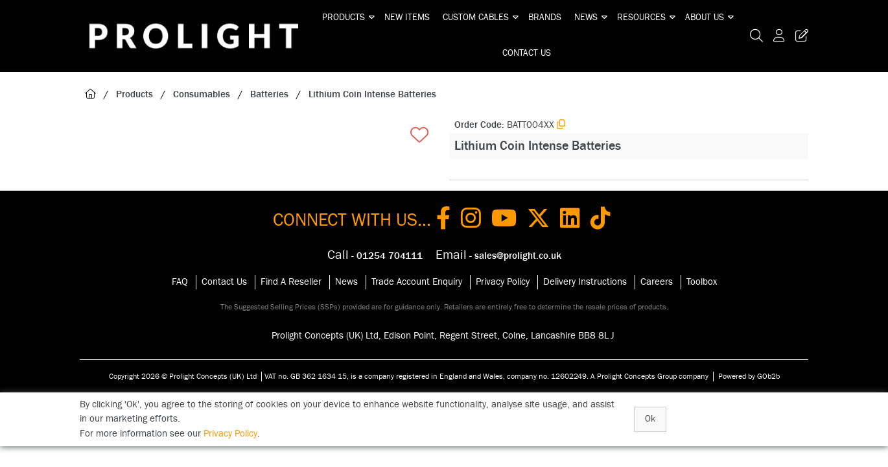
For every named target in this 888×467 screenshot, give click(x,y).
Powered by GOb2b (749, 376)
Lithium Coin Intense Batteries (372, 94)
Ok (650, 419)
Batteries (269, 94)
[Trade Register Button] (799, 36)
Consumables (201, 94)
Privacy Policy (503, 281)
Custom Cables (476, 17)
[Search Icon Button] (756, 36)
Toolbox (701, 281)
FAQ (180, 281)
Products (343, 17)
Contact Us (526, 53)
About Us (704, 17)
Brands (544, 17)
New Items (407, 17)
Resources (641, 17)
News (586, 17)
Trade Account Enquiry (416, 281)
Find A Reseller (291, 281)
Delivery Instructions (585, 281)
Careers (656, 281)
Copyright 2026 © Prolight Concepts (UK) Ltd (183, 376)
